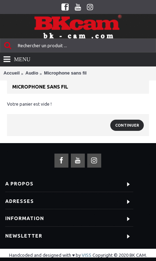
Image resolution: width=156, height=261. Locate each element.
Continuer (127, 125)
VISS (86, 255)
